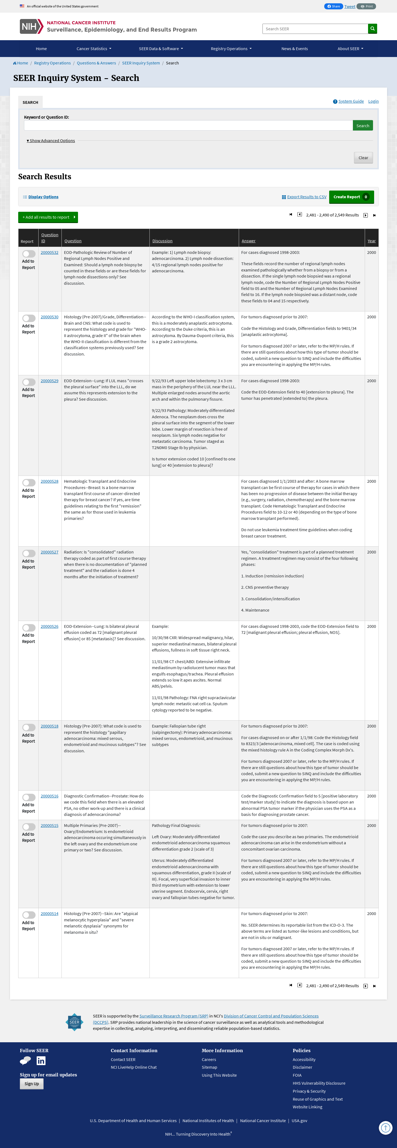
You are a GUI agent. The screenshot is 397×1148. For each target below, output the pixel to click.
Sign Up (32, 1083)
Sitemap (209, 1067)
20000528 (49, 481)
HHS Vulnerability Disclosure (319, 1083)
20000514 (49, 913)
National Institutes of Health (208, 1120)
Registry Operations (52, 63)
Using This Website (219, 1075)
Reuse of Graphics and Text (318, 1099)
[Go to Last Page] (374, 215)
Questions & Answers (96, 63)
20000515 (49, 825)
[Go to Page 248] (299, 215)
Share (335, 6)
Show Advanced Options (51, 140)
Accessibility (304, 1059)
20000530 (49, 316)
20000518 (49, 726)
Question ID (49, 237)
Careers (209, 1059)
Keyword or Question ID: (46, 117)
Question (73, 240)
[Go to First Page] (291, 215)
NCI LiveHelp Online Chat (134, 1067)
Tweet (349, 6)
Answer (249, 240)
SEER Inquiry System (141, 63)
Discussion (162, 240)
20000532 (49, 252)
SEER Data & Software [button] (159, 48)
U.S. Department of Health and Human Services (133, 1120)
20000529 (49, 380)
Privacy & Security (309, 1091)
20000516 (49, 796)
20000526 (49, 626)
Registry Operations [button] (229, 48)
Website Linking (307, 1106)
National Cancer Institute (263, 1120)
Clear (363, 157)
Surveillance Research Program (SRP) (174, 1016)
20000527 (49, 552)
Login (373, 101)
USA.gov (299, 1120)
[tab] (30, 102)
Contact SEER (123, 1059)
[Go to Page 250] (365, 215)
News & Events (294, 48)
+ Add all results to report (46, 217)
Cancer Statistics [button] (92, 48)
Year (372, 240)
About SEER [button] (349, 48)
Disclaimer (302, 1067)
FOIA (297, 1075)
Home (41, 48)
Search (362, 125)
